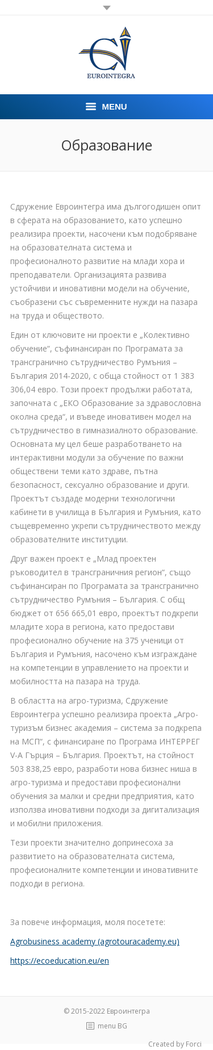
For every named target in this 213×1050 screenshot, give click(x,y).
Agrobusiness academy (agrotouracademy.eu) (94, 941)
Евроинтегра (128, 1011)
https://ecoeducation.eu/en (59, 960)
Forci (194, 1044)
